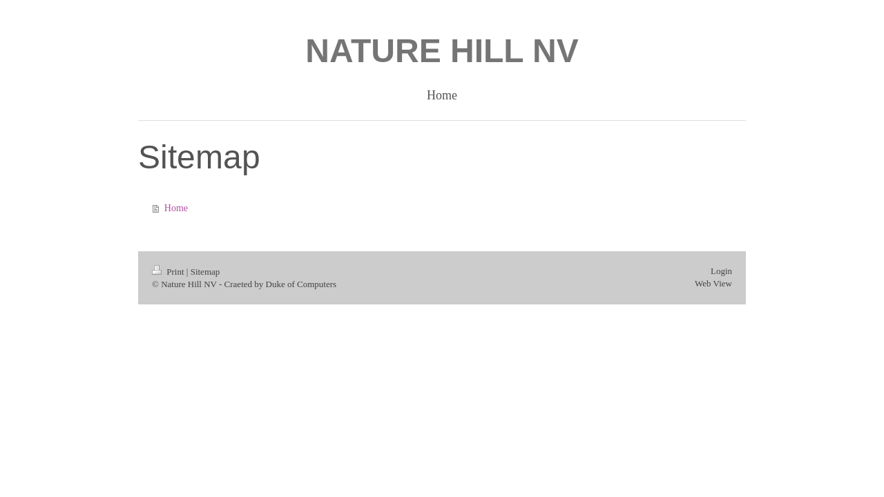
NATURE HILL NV (442, 50)
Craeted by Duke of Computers (280, 284)
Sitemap (205, 271)
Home (176, 208)
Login (721, 271)
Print (169, 271)
